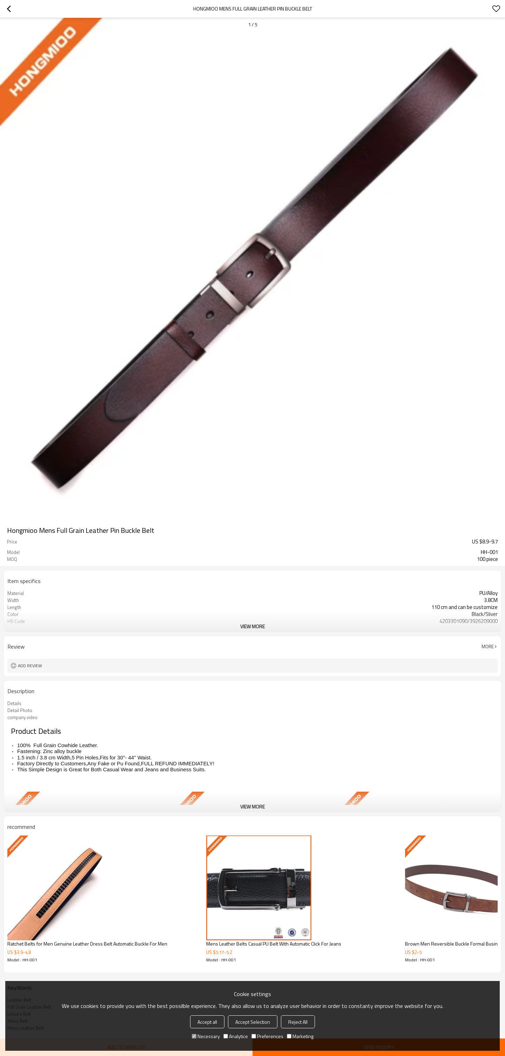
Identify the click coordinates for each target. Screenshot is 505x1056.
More (488, 646)
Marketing (300, 1036)
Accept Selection (252, 1021)
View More (252, 626)
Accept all (207, 1021)
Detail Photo (19, 710)
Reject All (298, 1021)
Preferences (267, 1036)
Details (14, 703)
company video (22, 717)
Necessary (206, 1036)
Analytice (235, 1036)
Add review (30, 665)
